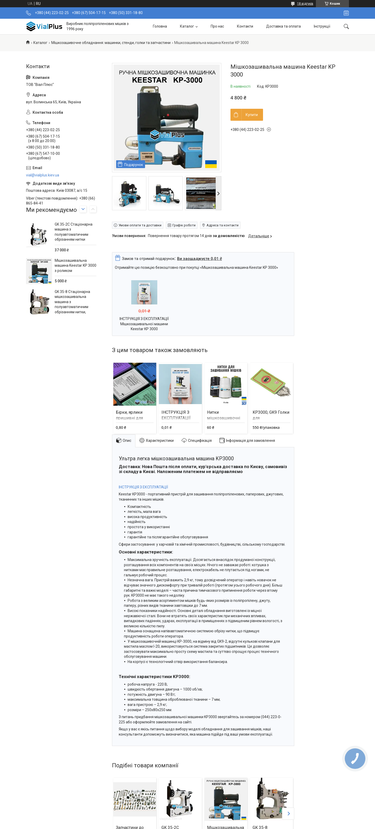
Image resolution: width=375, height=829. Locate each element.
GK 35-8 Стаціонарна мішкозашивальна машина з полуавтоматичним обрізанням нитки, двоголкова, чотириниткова (72, 307)
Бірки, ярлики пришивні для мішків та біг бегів (134, 418)
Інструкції (322, 26)
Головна (160, 26)
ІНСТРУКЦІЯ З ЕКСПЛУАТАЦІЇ (143, 487)
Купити (252, 115)
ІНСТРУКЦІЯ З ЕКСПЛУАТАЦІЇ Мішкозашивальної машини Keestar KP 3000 (144, 324)
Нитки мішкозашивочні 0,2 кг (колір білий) (225, 418)
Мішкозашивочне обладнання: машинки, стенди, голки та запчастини (111, 43)
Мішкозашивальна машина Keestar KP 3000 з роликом (75, 265)
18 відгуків (305, 3)
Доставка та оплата (283, 26)
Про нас (217, 26)
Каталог (187, 26)
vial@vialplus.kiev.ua (42, 175)
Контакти (245, 26)
